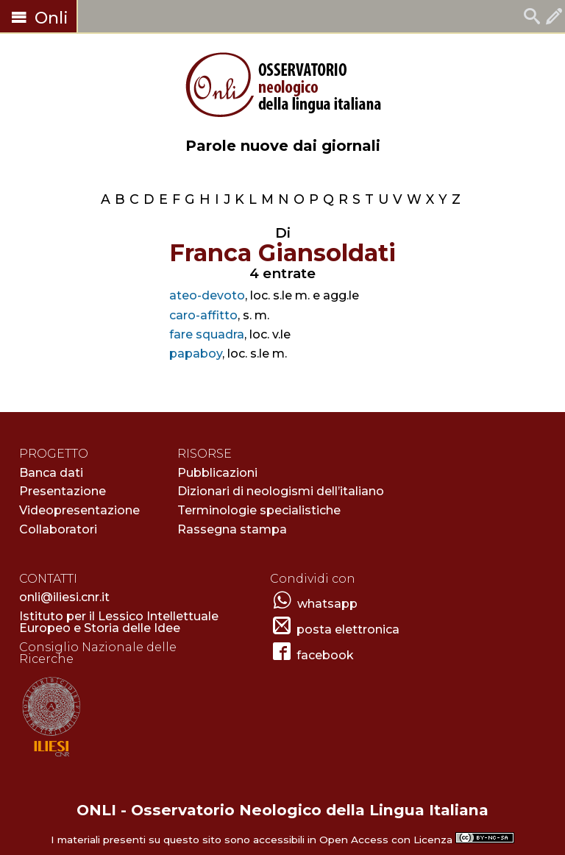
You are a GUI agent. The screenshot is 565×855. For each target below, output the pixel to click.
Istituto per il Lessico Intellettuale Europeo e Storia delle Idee (118, 622)
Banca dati (51, 473)
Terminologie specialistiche (259, 510)
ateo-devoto (207, 295)
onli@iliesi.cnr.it (64, 597)
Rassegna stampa (232, 529)
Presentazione (62, 491)
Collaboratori (58, 529)
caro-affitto (203, 315)
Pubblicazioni (217, 473)
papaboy (195, 354)
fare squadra (206, 334)
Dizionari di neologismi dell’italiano (280, 491)
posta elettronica (347, 629)
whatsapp (327, 604)
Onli (38, 18)
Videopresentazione (79, 510)
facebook (325, 655)
